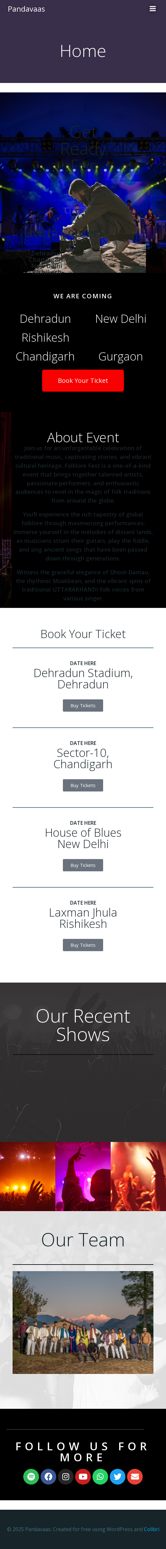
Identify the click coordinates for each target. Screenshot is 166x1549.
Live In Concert (63, 232)
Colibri (151, 1529)
